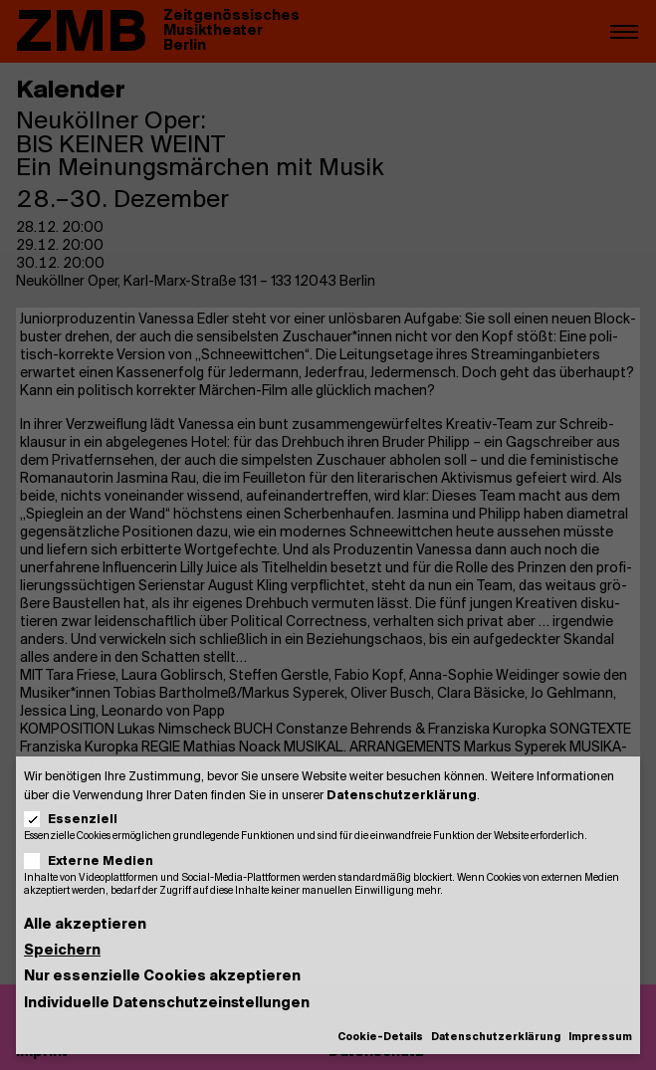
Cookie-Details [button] (380, 1037)
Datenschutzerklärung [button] (495, 1037)
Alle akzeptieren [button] (85, 925)
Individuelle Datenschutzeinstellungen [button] (167, 1003)
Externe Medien (95, 861)
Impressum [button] (600, 1037)
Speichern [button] (62, 951)
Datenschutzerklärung (402, 795)
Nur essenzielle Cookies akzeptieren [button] (162, 976)
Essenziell (77, 819)
